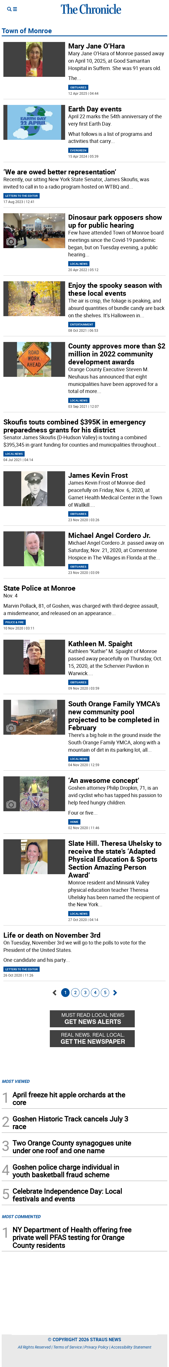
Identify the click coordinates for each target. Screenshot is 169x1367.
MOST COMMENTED (21, 1216)
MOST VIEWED (15, 1081)
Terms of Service (67, 1347)
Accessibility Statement (131, 1347)
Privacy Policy (96, 1347)
